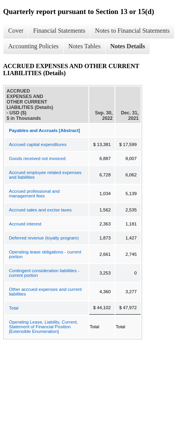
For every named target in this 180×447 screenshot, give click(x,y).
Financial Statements (59, 30)
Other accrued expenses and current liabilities (45, 291)
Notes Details (127, 46)
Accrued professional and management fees (34, 193)
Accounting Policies (33, 46)
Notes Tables (84, 46)
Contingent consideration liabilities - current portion (44, 273)
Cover (15, 30)
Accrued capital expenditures (38, 144)
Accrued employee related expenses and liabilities (45, 175)
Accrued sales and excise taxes (40, 210)
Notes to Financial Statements (132, 30)
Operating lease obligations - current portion (45, 254)
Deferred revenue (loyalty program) (44, 238)
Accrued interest (25, 224)
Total (13, 308)
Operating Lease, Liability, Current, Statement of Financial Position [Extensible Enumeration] (43, 327)
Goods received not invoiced (37, 158)
